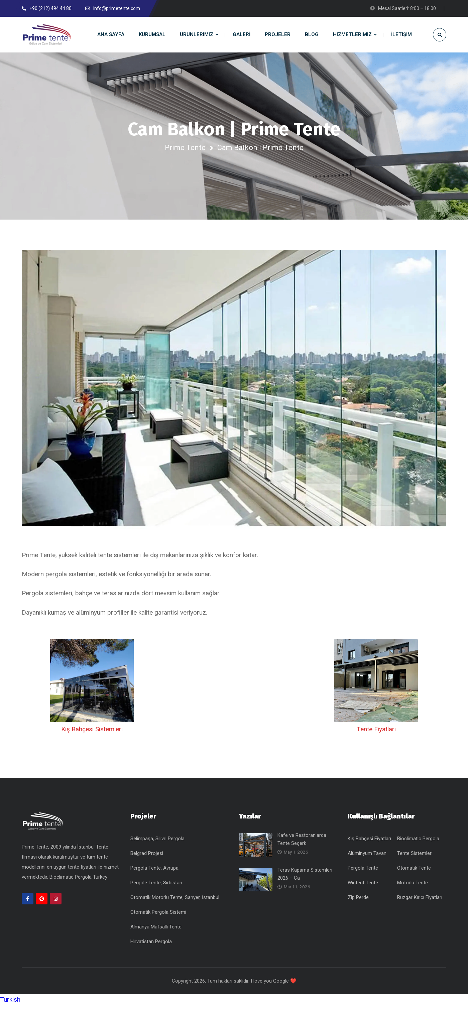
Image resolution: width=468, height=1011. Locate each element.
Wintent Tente (363, 889)
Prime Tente (185, 147)
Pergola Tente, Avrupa (154, 874)
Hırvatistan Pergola (151, 947)
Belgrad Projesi (146, 859)
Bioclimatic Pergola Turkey (78, 883)
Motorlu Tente (412, 889)
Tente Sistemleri (415, 859)
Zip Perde (358, 903)
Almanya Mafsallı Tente (156, 933)
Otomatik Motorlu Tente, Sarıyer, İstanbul (174, 903)
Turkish (10, 1005)
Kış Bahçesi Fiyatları (369, 845)
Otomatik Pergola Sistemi (158, 918)
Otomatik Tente (414, 874)
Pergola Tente (363, 874)
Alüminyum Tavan (367, 859)
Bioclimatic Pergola (418, 845)
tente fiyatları (83, 873)
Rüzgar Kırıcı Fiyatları (419, 903)
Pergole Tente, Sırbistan (156, 889)
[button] (234, 1005)
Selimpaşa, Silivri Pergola (157, 845)
